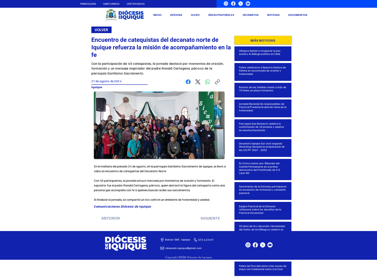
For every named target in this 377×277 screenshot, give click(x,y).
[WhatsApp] (207, 81)
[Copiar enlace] (217, 81)
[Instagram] (226, 3)
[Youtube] (248, 3)
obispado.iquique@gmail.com (183, 248)
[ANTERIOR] (110, 218)
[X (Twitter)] (198, 81)
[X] (240, 3)
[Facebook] (233, 3)
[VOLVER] (101, 30)
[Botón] (263, 52)
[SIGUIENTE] (210, 218)
